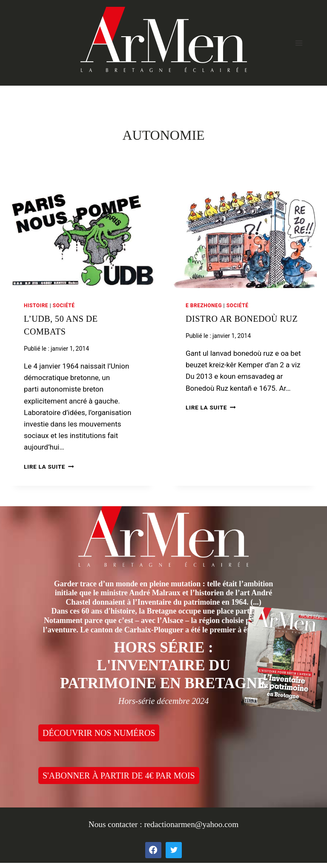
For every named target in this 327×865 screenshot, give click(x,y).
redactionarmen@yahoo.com (191, 824)
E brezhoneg (204, 306)
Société (64, 306)
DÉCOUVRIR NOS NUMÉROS (99, 733)
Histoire (36, 306)
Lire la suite (49, 466)
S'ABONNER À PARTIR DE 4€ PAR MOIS (119, 775)
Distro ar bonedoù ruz (242, 318)
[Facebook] (153, 850)
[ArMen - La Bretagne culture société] (164, 39)
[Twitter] (174, 850)
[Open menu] (299, 42)
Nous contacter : (116, 824)
